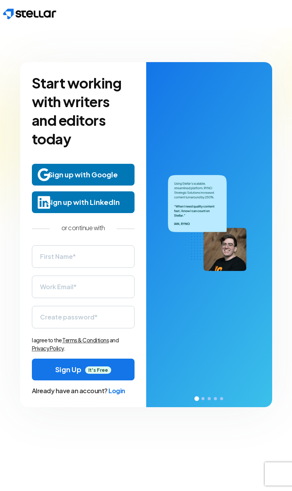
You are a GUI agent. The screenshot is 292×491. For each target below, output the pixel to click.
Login (116, 391)
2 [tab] (203, 398)
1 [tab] (196, 398)
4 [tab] (215, 398)
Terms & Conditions (85, 340)
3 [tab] (209, 398)
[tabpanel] (209, 235)
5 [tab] (221, 398)
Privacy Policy (48, 348)
